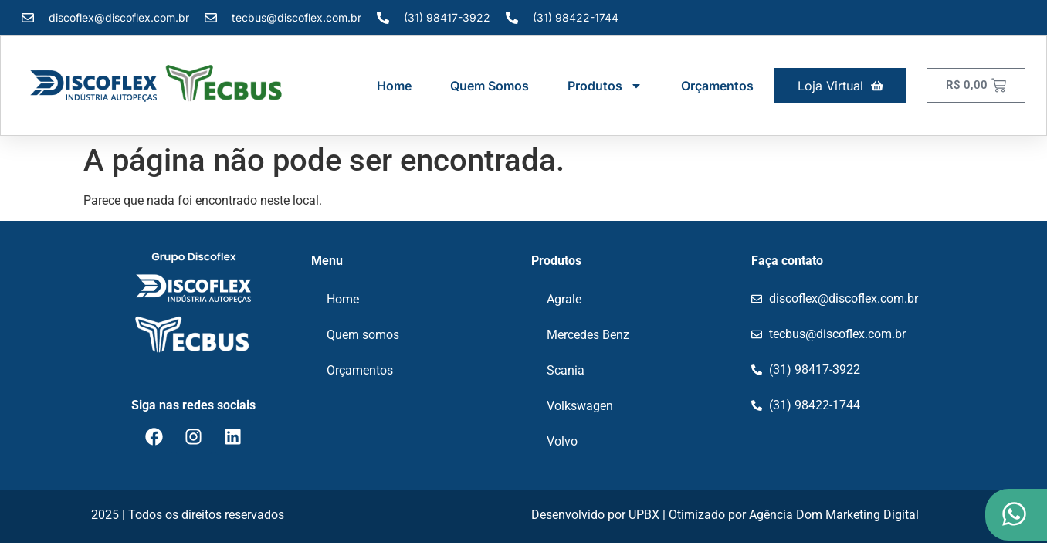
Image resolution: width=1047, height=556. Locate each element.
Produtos (605, 86)
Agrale (564, 299)
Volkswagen (580, 405)
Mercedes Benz (588, 334)
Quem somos (489, 85)
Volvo (562, 441)
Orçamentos (717, 85)
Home (394, 85)
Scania (565, 370)
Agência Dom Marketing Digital (834, 514)
